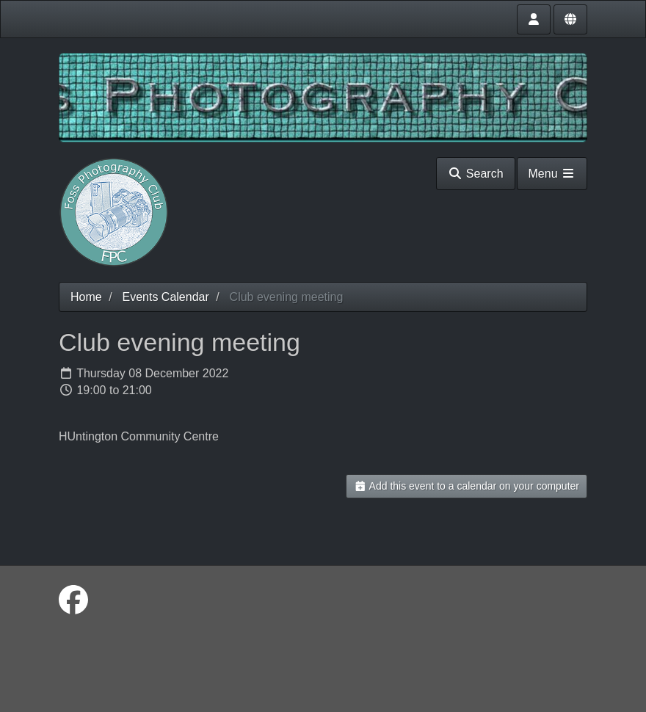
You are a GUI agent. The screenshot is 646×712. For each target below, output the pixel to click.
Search (475, 173)
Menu (552, 173)
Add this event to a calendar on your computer (466, 486)
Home (86, 297)
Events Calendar (165, 297)
